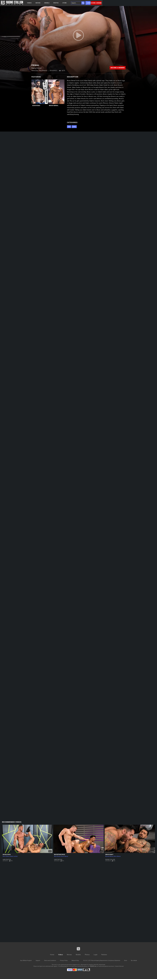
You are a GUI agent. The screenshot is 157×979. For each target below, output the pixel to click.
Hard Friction (7, 859)
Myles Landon (14, 856)
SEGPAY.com (93, 966)
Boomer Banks (109, 856)
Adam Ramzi (36, 105)
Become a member (96, 3)
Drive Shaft (109, 854)
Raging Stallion (110, 859)
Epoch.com (42, 966)
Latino (74, 126)
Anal (69, 126)
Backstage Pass (59, 854)
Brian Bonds (57, 856)
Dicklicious (7, 854)
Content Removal (119, 966)
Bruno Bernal (53, 105)
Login (89, 3)
